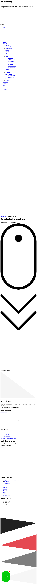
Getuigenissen (3, 216)
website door (12, 516)
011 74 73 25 (6, 434)
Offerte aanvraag (4, 89)
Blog (4, 27)
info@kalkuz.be (7, 436)
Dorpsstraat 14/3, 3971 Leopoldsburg (8, 431)
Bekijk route (3, 438)
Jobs (4, 28)
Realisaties (5, 490)
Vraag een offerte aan (11, 438)
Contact (4, 492)
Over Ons (5, 487)
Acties (4, 493)
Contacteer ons (4, 412)
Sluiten (2, 24)
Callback (2, 447)
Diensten (5, 489)
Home (4, 485)
